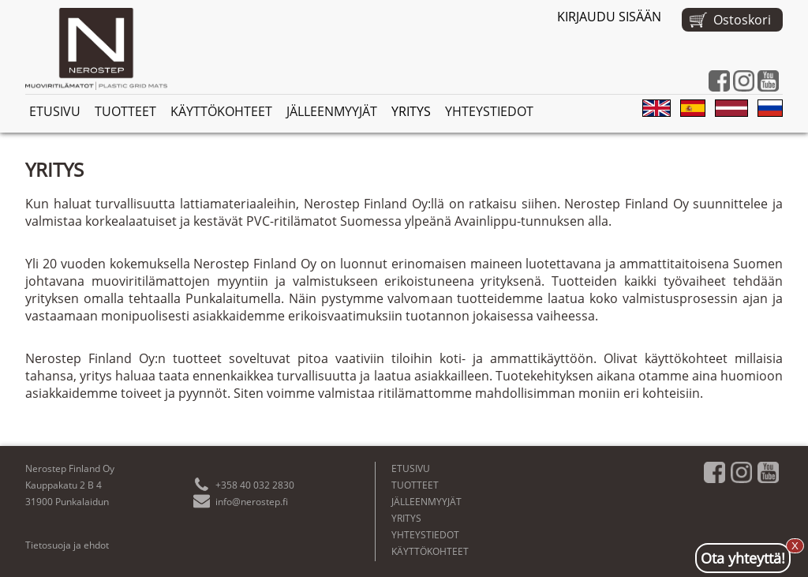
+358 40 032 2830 (254, 485)
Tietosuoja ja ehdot (67, 545)
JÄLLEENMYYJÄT (331, 111)
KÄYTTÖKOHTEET (221, 111)
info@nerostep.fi (251, 501)
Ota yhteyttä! (743, 558)
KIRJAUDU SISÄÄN (609, 16)
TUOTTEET (125, 111)
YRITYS (411, 111)
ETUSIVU (54, 111)
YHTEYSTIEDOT (489, 111)
